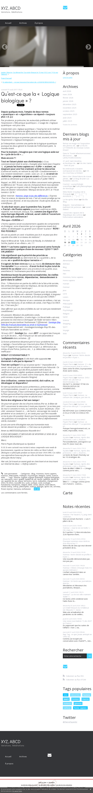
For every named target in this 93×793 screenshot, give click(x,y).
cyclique (34, 483)
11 (90, 236)
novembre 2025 (69, 108)
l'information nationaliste (73, 217)
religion (24, 484)
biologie (40, 486)
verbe (35, 484)
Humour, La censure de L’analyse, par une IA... (77, 396)
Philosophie (13, 475)
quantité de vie (10, 481)
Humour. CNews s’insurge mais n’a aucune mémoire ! (77, 569)
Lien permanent (9, 473)
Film (64, 274)
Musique (66, 300)
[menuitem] (8, 22)
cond (40, 483)
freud (3, 489)
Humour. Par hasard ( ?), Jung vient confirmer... (77, 515)
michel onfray (6, 486)
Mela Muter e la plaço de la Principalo (74, 193)
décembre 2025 (69, 104)
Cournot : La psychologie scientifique (73, 185)
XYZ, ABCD (11, 8)
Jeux (64, 290)
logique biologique (51, 477)
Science (55, 475)
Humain (66, 284)
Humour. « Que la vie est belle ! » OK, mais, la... (76, 529)
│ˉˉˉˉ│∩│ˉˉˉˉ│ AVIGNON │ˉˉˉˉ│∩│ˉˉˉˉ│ (75, 195)
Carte (68, 492)
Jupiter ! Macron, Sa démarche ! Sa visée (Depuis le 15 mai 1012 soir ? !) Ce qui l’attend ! (29, 73)
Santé (48, 475)
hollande (67, 703)
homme (86, 695)
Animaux (66, 264)
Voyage (66, 330)
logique (24, 477)
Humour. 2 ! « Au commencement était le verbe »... (77, 365)
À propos (39, 22)
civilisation (42, 481)
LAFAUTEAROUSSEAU (72, 157)
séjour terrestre (25, 481)
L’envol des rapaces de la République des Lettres (73, 213)
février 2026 (68, 98)
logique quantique (35, 477)
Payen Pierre (68, 364)
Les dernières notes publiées (47, 785)
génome (78, 703)
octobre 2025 (68, 111)
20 (69, 242)
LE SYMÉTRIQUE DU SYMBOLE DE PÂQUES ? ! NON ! (76, 609)
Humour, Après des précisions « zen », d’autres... (76, 438)
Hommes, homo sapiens (46, 473)
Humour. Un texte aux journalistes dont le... (77, 582)
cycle (28, 483)
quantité (46, 479)
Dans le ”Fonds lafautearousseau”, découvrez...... (77, 154)
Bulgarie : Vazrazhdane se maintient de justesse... (73, 206)
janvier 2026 (68, 101)
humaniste (16, 484)
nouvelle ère (19, 483)
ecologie (46, 483)
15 (77, 239)
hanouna (17, 489)
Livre (65, 294)
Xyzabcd (66, 437)
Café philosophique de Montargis (77, 187)
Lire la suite (67, 77)
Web (3, 477)
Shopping (66, 323)
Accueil (8, 22)
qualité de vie (30, 479)
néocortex (75, 695)
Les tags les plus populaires (64, 785)
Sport (65, 327)
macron (85, 699)
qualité (21, 479)
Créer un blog (42, 782)
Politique (23, 475)
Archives (23, 22)
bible (30, 484)
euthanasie (26, 489)
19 (65, 242)
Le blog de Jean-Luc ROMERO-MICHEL (76, 179)
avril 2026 (67, 91)
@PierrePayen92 (70, 722)
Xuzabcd (66, 477)
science (33, 486)
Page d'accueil (6, 78)
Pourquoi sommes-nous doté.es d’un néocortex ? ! (76, 542)
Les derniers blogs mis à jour (29, 785)
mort (16, 479)
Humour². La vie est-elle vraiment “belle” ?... (77, 595)
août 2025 (67, 118)
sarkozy (67, 708)
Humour (4, 475)
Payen (65, 355)
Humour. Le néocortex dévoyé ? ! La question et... (77, 406)
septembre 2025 (70, 114)
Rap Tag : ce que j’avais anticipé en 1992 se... (77, 635)
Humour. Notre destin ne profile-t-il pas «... (76, 356)
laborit (41, 484)
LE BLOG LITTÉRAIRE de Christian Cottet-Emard (76, 147)
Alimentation (68, 260)
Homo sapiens (69, 280)
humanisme (6, 484)
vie (2, 479)
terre (35, 481)
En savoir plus (17, 791)
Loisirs (65, 297)
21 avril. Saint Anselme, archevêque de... (72, 162)
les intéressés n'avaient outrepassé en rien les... (73, 169)
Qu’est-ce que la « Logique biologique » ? (30, 97)
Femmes (66, 270)
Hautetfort (52, 782)
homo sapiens (80, 708)
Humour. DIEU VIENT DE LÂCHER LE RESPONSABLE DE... (76, 379)
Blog (33, 473)
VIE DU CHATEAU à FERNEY (76, 172)
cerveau (56, 486)
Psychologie (33, 475)
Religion (42, 475)
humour (17, 477)
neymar (10, 489)
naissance (8, 479)
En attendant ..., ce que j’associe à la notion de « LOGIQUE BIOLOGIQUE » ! (29, 82)
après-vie (48, 486)
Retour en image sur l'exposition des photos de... (76, 144)
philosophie (24, 486)
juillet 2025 (67, 121)
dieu (65, 695)
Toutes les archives (70, 125)
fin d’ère (9, 483)
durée (39, 479)
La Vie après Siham (70, 199)
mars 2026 (67, 94)
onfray (15, 486)
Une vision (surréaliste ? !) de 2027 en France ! (77, 622)
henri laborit (50, 484)
